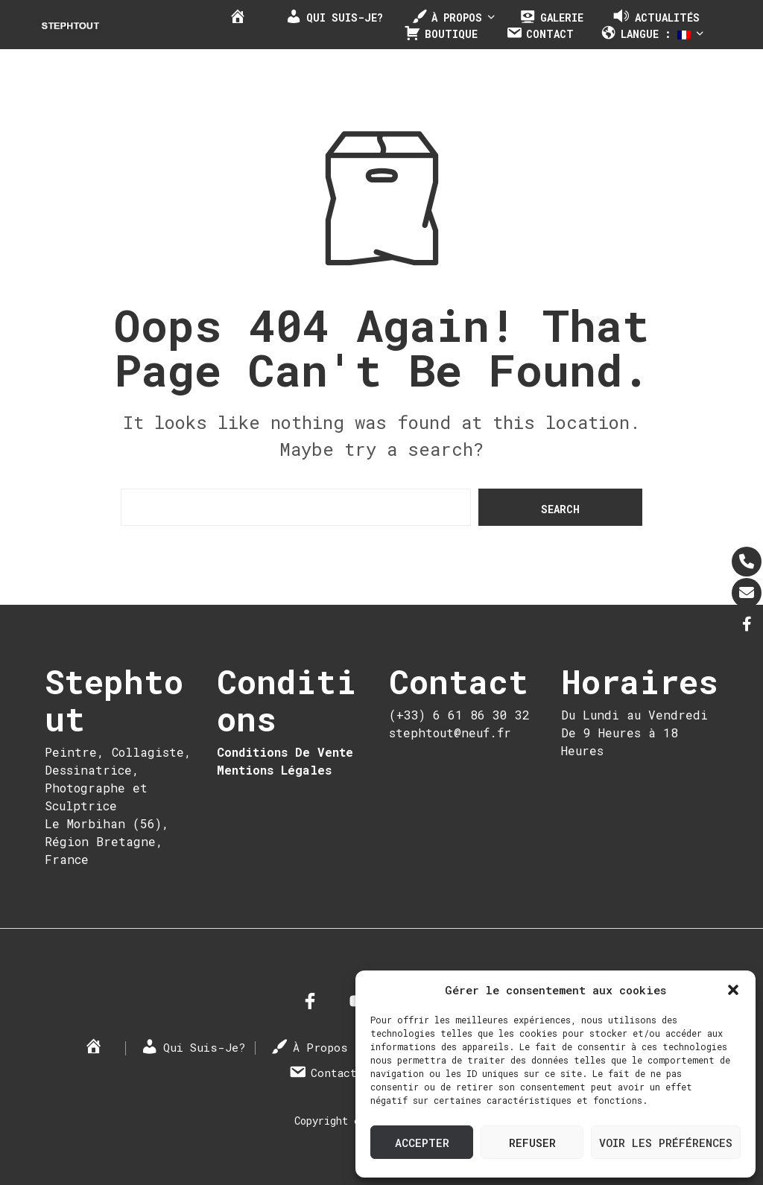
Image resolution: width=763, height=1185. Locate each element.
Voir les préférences (665, 1142)
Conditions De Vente (285, 752)
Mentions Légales (274, 770)
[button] (733, 989)
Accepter (422, 1142)
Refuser (532, 1142)
